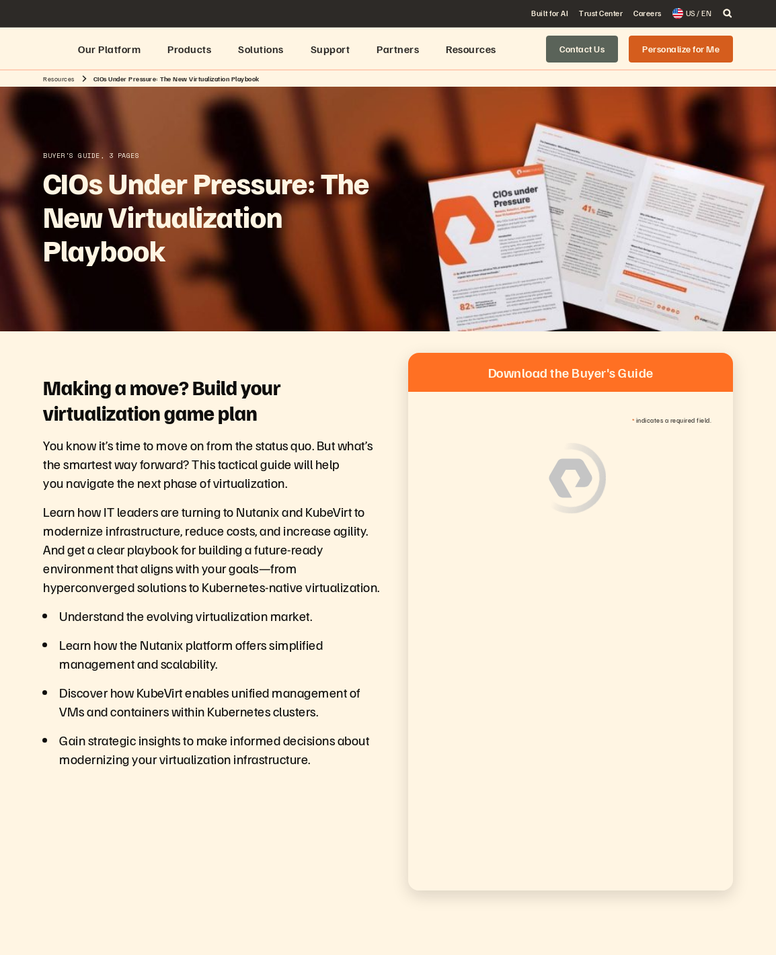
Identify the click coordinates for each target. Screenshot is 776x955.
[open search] (727, 13)
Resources (59, 79)
